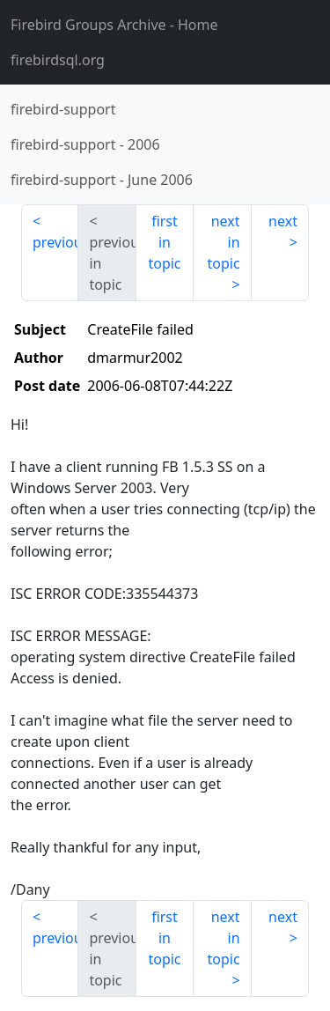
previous (55, 242)
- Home (114, 24)
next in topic (223, 242)
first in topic (164, 242)
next (282, 221)
